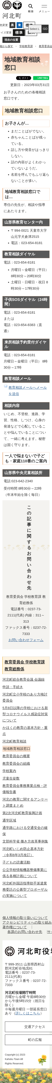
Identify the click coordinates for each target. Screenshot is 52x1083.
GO (45, 28)
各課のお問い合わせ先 (24, 932)
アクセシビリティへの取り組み (27, 922)
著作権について (14, 927)
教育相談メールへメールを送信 (28, 391)
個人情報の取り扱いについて (25, 918)
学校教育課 (26, 46)
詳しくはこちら (27, 1013)
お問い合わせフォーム (26, 640)
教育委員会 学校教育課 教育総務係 (25, 665)
